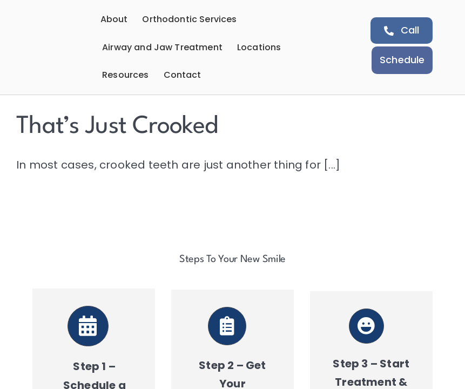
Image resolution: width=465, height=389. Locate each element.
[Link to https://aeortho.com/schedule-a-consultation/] (88, 326)
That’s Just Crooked (117, 127)
